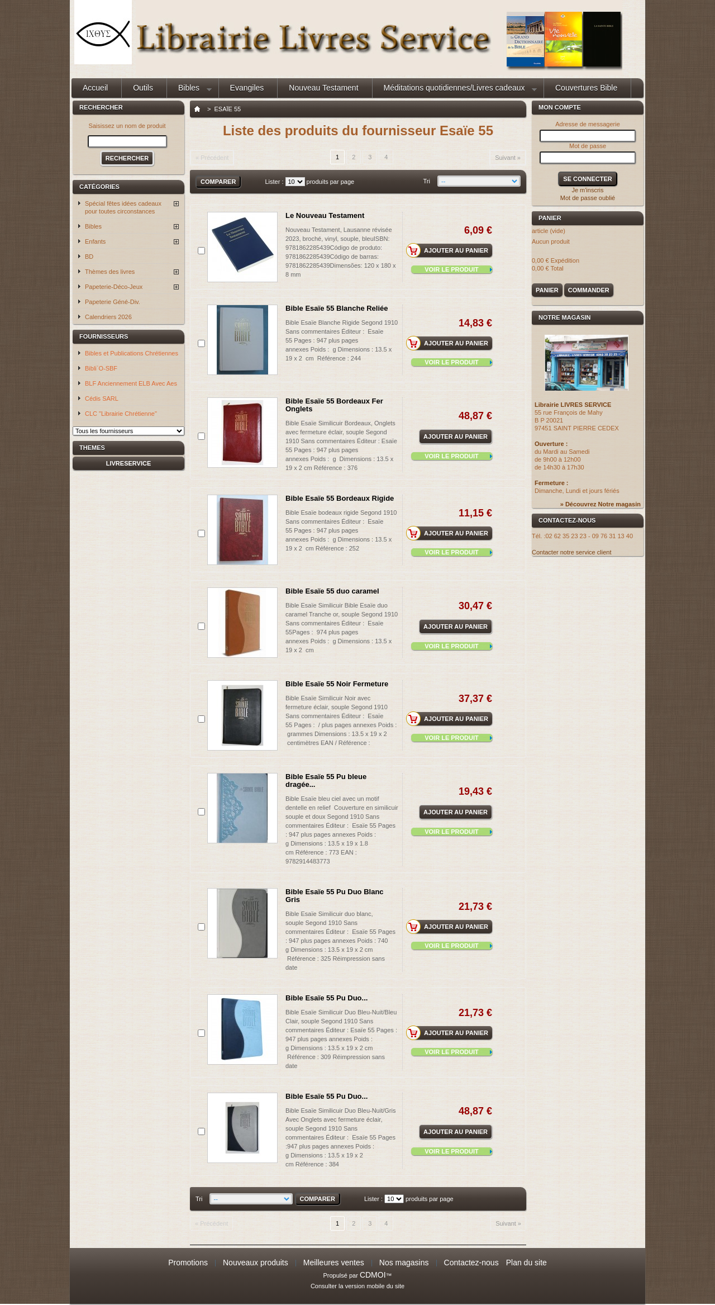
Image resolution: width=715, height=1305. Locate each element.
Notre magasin (564, 317)
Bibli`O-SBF (101, 368)
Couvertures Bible (586, 87)
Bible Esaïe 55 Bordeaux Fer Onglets (334, 405)
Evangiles (247, 87)
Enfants (95, 241)
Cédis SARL (101, 398)
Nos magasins (404, 1262)
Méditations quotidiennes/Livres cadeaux (455, 90)
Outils (143, 87)
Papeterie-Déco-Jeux (113, 286)
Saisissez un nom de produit (126, 125)
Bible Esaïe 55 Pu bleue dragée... (325, 780)
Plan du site (526, 1262)
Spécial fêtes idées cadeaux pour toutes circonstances (123, 207)
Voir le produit (452, 269)
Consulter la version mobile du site (357, 1286)
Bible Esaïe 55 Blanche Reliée (336, 308)
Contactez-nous (471, 1262)
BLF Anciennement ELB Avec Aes (131, 383)
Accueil (95, 87)
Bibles (189, 90)
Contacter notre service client (571, 552)
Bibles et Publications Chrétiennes (131, 353)
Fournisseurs (103, 336)
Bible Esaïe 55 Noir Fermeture (336, 684)
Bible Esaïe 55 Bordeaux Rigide (339, 498)
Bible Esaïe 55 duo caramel (332, 591)
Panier (551, 218)
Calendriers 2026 (108, 317)
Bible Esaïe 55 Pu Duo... (326, 998)
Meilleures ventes (333, 1262)
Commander (588, 290)
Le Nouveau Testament (324, 215)
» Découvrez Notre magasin (600, 504)
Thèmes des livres (110, 271)
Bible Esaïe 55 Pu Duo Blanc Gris (334, 896)
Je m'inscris (587, 190)
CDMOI (373, 1274)
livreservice (128, 463)
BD (89, 256)
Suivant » (508, 157)
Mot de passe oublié (587, 197)
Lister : (274, 181)
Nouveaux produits (255, 1262)
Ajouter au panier (450, 250)
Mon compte (559, 107)
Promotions (188, 1262)
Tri (426, 181)
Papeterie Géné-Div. (112, 301)
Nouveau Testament (323, 87)
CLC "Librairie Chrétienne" (121, 413)
